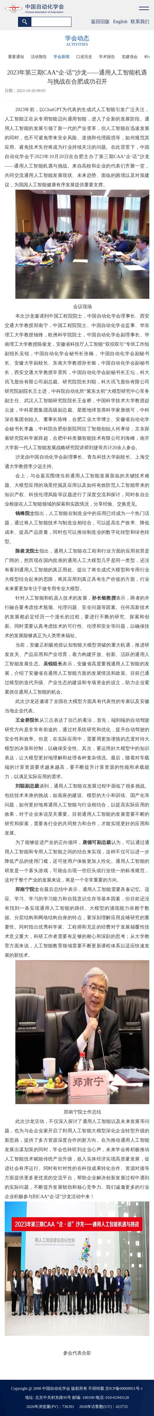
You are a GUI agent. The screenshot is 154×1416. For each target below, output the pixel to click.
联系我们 (140, 21)
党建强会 (130, 56)
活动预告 (39, 56)
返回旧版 (100, 21)
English (120, 21)
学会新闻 (61, 56)
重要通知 (16, 56)
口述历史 (84, 56)
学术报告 (107, 56)
